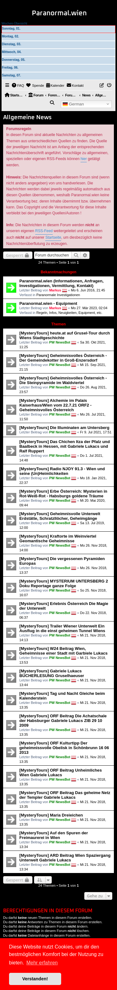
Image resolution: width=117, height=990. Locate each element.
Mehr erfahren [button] (42, 962)
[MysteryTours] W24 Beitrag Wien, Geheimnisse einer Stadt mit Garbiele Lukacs (63, 651)
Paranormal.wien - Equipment (48, 303)
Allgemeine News (27, 117)
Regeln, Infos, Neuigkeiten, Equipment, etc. (69, 313)
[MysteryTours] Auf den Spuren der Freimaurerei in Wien (53, 835)
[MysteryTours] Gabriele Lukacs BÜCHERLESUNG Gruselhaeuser (51, 673)
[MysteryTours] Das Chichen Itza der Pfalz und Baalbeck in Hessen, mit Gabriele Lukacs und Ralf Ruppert (64, 446)
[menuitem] (18, 85)
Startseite (53, 237)
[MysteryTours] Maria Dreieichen (51, 815)
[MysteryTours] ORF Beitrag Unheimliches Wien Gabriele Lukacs (60, 772)
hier (83, 159)
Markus (55, 290)
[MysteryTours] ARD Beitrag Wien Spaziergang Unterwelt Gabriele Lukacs (64, 857)
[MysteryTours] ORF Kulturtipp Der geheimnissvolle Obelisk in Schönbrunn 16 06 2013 (64, 748)
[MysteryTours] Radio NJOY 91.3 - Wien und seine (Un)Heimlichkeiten (62, 471)
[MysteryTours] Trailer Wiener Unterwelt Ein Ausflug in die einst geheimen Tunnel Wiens (62, 628)
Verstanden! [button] (35, 978)
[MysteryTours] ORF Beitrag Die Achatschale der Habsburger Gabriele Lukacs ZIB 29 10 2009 (63, 721)
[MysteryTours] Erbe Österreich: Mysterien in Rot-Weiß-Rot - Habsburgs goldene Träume (63, 493)
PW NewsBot (59, 342)
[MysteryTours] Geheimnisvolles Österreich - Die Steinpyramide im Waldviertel (63, 380)
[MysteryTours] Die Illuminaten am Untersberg (64, 427)
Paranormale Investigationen (58, 295)
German (73, 103)
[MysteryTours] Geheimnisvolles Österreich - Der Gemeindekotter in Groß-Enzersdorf (63, 358)
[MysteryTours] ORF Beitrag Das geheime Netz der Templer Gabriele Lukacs (64, 795)
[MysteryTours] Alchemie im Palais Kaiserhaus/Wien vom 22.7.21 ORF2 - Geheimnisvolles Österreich (55, 405)
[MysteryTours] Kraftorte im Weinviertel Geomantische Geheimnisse (57, 538)
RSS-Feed (44, 231)
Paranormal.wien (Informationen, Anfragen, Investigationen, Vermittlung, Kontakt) (61, 283)
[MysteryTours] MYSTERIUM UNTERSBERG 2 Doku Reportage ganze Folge (63, 583)
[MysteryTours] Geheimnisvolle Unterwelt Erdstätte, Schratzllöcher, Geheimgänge (59, 516)
